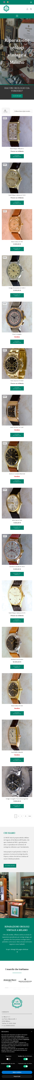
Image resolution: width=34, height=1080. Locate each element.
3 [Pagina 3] (21, 816)
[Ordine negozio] (22, 111)
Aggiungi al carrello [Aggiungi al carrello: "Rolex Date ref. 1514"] (17, 527)
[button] (31, 1031)
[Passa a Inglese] (4, 2)
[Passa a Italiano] (7, 2)
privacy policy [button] (20, 1036)
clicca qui (17, 96)
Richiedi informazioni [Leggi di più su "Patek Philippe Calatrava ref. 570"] (17, 620)
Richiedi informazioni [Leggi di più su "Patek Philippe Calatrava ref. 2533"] (17, 203)
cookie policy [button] (15, 1041)
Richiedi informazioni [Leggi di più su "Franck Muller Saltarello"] (17, 760)
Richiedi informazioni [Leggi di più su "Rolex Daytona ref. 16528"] (17, 388)
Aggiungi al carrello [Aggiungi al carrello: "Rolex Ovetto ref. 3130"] (17, 249)
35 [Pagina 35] (25, 816)
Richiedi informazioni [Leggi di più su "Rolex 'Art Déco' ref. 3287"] (17, 435)
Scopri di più (10, 865)
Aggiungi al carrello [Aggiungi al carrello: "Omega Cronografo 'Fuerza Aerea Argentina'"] (17, 806)
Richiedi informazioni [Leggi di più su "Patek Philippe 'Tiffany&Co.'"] (17, 156)
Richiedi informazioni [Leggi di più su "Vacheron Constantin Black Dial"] (17, 481)
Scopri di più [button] (17, 1076)
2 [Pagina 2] (18, 816)
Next (30, 816)
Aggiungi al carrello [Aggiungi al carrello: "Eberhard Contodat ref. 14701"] (17, 574)
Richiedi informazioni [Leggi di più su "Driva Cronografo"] (17, 342)
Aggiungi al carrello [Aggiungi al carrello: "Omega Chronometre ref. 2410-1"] (17, 295)
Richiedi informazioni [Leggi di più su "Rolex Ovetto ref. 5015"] (17, 713)
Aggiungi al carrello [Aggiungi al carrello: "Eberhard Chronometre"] (17, 667)
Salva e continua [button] (17, 1072)
